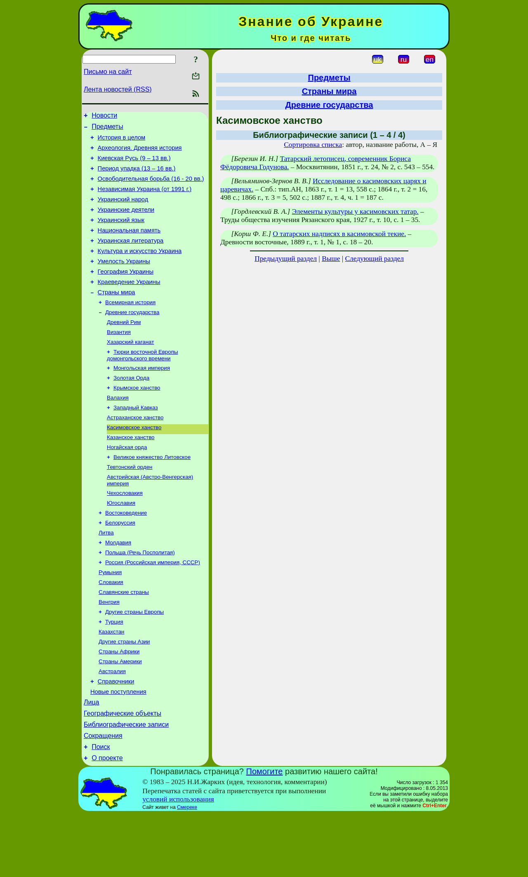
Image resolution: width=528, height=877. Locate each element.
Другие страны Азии (124, 692)
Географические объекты (122, 771)
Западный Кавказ (135, 439)
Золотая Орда (131, 407)
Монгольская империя (141, 396)
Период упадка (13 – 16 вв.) (137, 176)
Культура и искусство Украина (140, 268)
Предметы (107, 128)
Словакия (111, 627)
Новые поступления (118, 747)
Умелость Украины (124, 280)
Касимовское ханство (134, 460)
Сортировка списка (313, 145)
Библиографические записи (126, 783)
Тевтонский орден (129, 503)
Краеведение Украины (129, 303)
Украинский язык (121, 233)
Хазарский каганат (130, 368)
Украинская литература (131, 256)
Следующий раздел (374, 258)
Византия (119, 358)
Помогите (264, 834)
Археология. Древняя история (140, 152)
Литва (106, 574)
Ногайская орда (127, 482)
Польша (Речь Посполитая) (140, 595)
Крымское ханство (136, 417)
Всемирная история (130, 325)
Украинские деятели (126, 222)
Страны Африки (119, 703)
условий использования (178, 862)
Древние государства (132, 336)
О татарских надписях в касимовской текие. (339, 234)
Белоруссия (120, 563)
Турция (114, 670)
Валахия (118, 428)
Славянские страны (124, 638)
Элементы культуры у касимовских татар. (355, 211)
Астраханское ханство (135, 450)
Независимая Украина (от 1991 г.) (145, 199)
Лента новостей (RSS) (118, 89)
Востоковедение (126, 552)
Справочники (116, 735)
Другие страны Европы (134, 660)
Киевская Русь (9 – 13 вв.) (134, 164)
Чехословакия (125, 531)
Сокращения (103, 795)
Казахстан (111, 681)
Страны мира (116, 314)
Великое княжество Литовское (152, 492)
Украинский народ (123, 210)
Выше (331, 258)
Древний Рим (124, 347)
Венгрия (109, 649)
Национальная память (129, 245)
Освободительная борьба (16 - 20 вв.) (151, 187)
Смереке (187, 870)
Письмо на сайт (108, 71)
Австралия (112, 724)
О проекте (107, 820)
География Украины (125, 291)
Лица (91, 758)
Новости (104, 116)
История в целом (122, 141)
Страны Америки (120, 713)
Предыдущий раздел (286, 258)
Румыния (110, 617)
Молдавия (118, 585)
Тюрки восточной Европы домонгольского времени (142, 382)
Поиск (101, 808)
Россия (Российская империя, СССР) (152, 606)
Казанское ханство (130, 471)
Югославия (121, 542)
